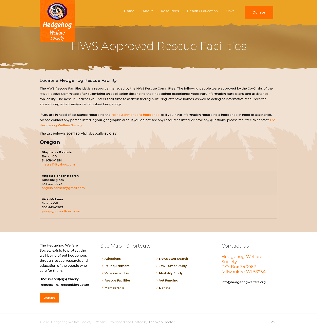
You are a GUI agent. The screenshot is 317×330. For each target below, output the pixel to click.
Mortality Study (171, 273)
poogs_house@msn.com (61, 211)
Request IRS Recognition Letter (64, 285)
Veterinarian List (117, 273)
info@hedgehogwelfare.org (244, 282)
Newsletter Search (173, 258)
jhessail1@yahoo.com (58, 164)
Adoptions (113, 258)
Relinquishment (117, 266)
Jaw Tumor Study (173, 266)
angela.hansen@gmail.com (63, 188)
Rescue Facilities (118, 280)
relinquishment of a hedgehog (135, 115)
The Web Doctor (161, 322)
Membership (114, 288)
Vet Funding (168, 280)
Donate (165, 288)
